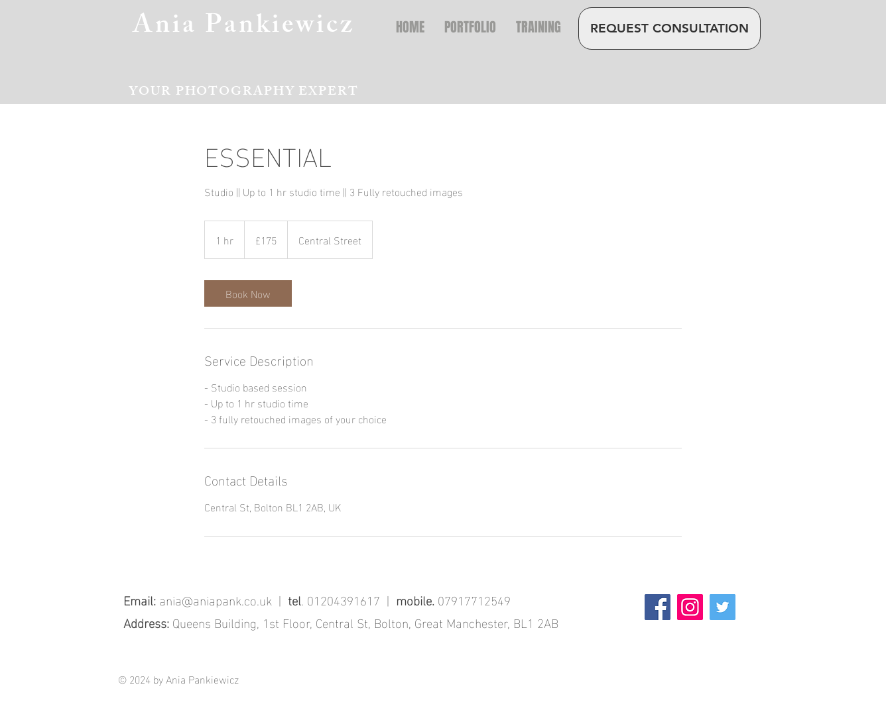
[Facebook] (657, 607)
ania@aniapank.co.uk (215, 599)
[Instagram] (690, 607)
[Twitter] (722, 607)
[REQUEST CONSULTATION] (669, 28)
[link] (248, 293)
